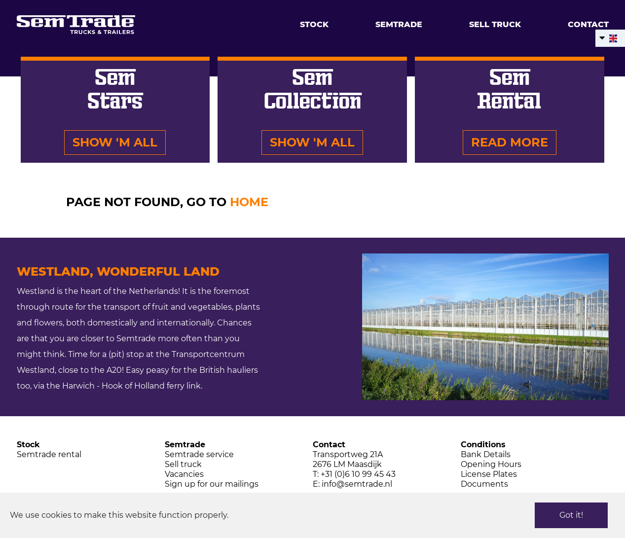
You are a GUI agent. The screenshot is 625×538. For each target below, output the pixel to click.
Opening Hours (491, 464)
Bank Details (486, 454)
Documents (484, 484)
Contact (588, 24)
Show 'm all (115, 142)
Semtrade (398, 24)
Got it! (571, 515)
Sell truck (495, 24)
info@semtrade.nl (357, 484)
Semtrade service (199, 454)
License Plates (489, 474)
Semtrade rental (49, 454)
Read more (509, 142)
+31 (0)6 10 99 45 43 (358, 474)
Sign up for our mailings (211, 484)
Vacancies (184, 474)
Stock (314, 24)
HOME (249, 202)
